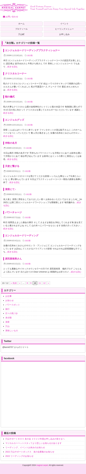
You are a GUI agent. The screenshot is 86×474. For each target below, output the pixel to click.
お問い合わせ (10, 16)
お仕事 (8, 296)
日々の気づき (11, 313)
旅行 (7, 309)
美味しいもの (11, 330)
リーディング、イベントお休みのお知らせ (25, 447)
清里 (7, 322)
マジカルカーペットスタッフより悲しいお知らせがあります (33, 443)
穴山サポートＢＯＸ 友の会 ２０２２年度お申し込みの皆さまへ (35, 439)
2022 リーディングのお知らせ (19, 456)
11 (40, 283)
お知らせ (9, 300)
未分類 (30, 55)
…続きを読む (11, 66)
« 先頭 (14, 283)
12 (44, 283)
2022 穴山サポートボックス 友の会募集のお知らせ (29, 452)
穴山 (7, 326)
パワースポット (12, 305)
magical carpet (42, 465)
